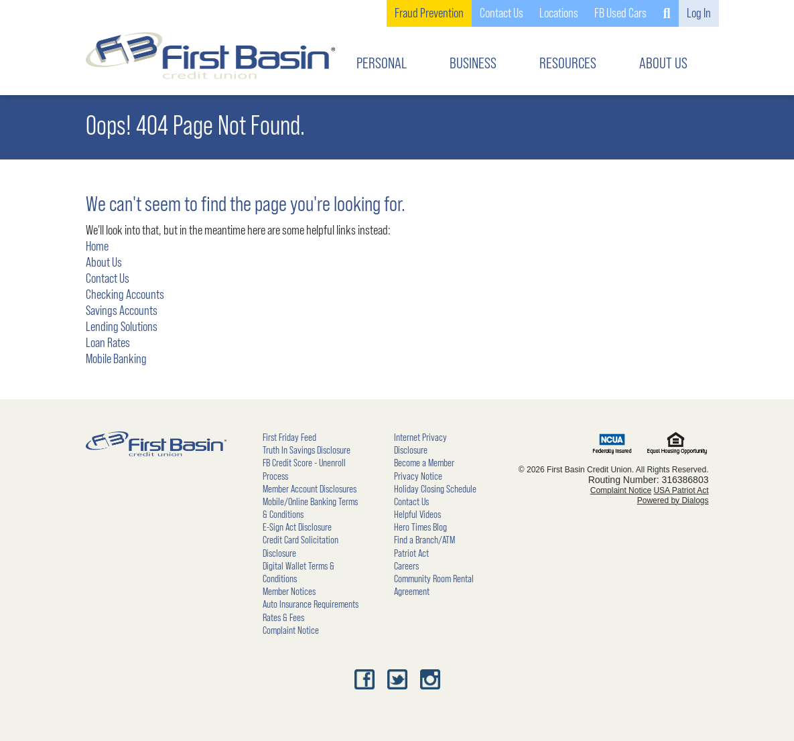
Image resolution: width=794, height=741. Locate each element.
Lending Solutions (121, 327)
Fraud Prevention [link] (429, 13)
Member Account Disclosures (309, 489)
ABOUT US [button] (663, 64)
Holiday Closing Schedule (435, 489)
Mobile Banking (116, 359)
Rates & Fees (283, 617)
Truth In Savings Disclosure (306, 450)
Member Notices (289, 591)
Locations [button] (558, 13)
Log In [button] (699, 13)
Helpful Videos (417, 514)
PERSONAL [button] (381, 64)
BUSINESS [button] (473, 64)
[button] (666, 13)
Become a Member (424, 463)
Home (97, 246)
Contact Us (107, 278)
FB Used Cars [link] (620, 13)
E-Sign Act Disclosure (297, 527)
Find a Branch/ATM (424, 540)
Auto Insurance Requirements (310, 604)
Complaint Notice (291, 630)
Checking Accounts (125, 294)
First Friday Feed (289, 437)
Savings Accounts (121, 311)
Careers (406, 566)
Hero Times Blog (420, 527)
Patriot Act (411, 553)
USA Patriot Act (680, 490)
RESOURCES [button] (567, 64)
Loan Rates (108, 343)
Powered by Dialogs (673, 500)
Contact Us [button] (501, 13)
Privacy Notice (418, 476)
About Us (104, 262)
